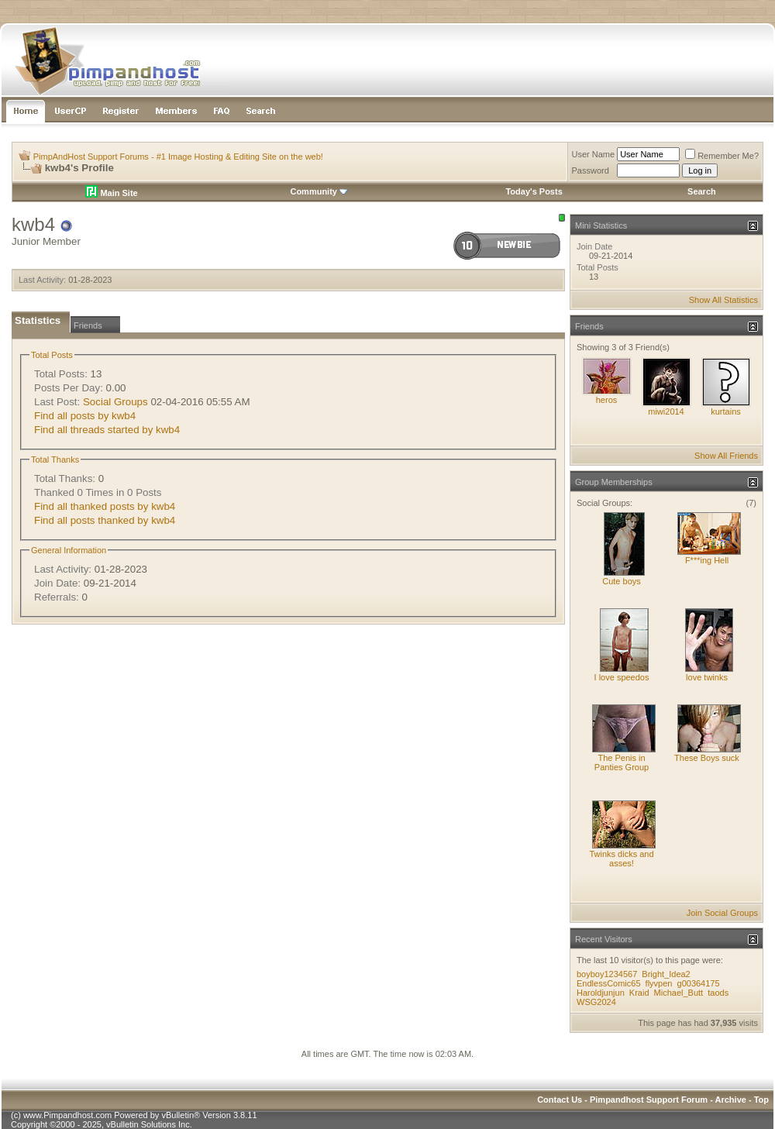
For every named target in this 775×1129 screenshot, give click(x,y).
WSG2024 (596, 1002)
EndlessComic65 (609, 983)
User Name (593, 154)
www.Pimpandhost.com (67, 1115)
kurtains (726, 411)
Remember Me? (722, 155)
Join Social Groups (722, 912)
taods (718, 992)
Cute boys (621, 581)
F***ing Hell (706, 560)
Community (319, 191)
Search (701, 191)
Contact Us (559, 1099)
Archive (730, 1099)
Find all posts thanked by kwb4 (104, 520)
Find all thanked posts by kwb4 (104, 506)
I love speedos (621, 677)
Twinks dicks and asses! (621, 858)
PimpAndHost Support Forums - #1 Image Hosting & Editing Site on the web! (178, 156)
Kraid (639, 992)
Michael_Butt (679, 992)
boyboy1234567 (607, 974)
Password (590, 170)
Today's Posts (533, 191)
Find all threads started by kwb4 (107, 429)
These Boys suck (706, 757)
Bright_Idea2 (666, 974)
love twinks (707, 677)
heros (607, 399)
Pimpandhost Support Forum (649, 1099)
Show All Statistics (723, 300)
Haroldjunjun (601, 992)
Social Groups (115, 402)
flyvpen (659, 983)
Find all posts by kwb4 (85, 416)
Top (761, 1099)
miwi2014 (666, 411)
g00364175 (698, 983)
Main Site (111, 193)
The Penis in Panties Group (621, 762)
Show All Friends (726, 455)
